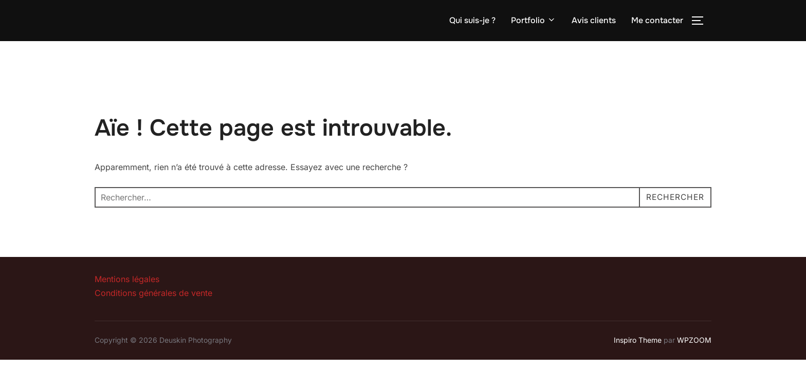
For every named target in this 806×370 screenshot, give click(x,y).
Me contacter (657, 20)
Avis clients (594, 20)
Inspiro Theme (638, 340)
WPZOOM (694, 340)
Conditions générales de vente (153, 293)
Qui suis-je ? (472, 20)
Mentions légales (127, 279)
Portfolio (533, 20)
